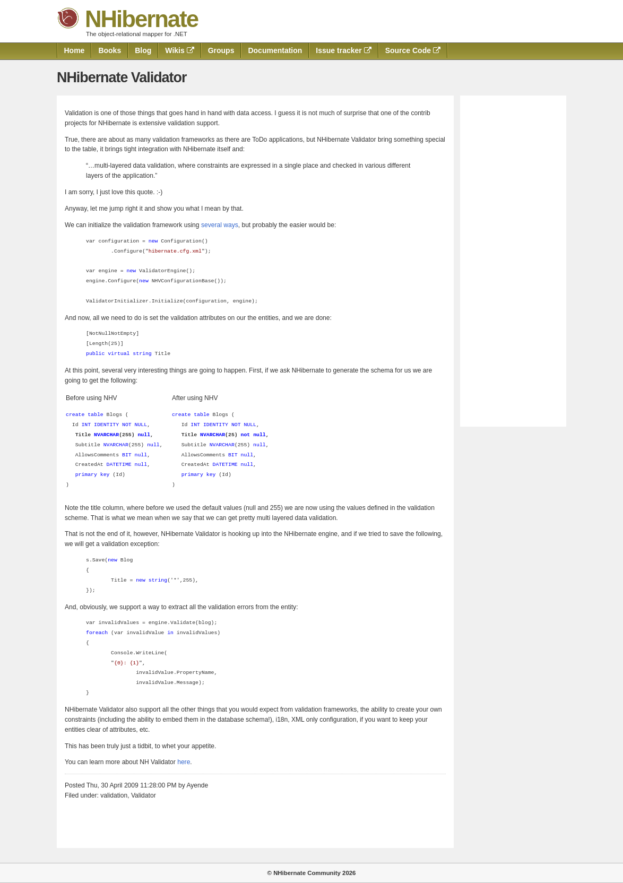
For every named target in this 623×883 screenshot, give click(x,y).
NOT (127, 424)
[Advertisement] (513, 261)
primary (86, 474)
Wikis (179, 50)
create (75, 414)
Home (74, 50)
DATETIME (119, 464)
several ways (219, 225)
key (105, 474)
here (183, 762)
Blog (143, 50)
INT (86, 424)
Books (109, 50)
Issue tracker (343, 50)
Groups (221, 50)
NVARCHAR (115, 445)
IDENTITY (106, 424)
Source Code (412, 50)
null (153, 445)
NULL (141, 424)
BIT (127, 455)
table (95, 414)
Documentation (275, 50)
